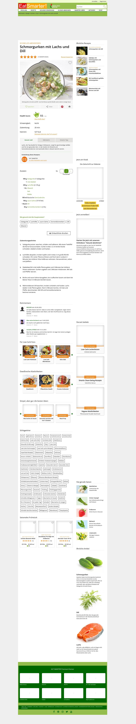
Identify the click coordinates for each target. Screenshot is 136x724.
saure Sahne (31, 201)
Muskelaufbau (57, 473)
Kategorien (24, 708)
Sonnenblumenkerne (34, 207)
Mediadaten (99, 706)
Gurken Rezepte (53, 506)
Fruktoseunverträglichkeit (29, 465)
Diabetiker (57, 456)
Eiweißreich (29, 389)
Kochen (23, 506)
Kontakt (41, 706)
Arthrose (57, 452)
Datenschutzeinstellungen (70, 706)
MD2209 (29, 307)
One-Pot (30, 506)
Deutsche (37, 490)
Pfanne (46, 436)
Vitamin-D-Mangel (32, 485)
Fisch (22, 436)
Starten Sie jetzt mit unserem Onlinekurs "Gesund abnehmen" (90, 231)
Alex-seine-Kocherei (32, 320)
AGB (46, 706)
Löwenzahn (92, 533)
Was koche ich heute (29, 418)
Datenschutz (58, 706)
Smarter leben (79, 10)
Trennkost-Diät (46, 440)
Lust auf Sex (24, 473)
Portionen (66, 174)
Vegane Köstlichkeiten (90, 411)
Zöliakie (54, 485)
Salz (28, 191)
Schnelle (46, 502)
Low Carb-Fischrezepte (28, 448)
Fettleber (61, 461)
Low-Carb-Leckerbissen (90, 349)
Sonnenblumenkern (58, 222)
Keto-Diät (63, 359)
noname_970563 (31, 329)
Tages (39, 498)
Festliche (61, 498)
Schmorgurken (82, 574)
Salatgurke (31, 179)
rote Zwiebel (31, 182)
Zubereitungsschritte (28, 240)
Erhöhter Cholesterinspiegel (47, 461)
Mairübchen (93, 486)
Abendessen (54, 510)
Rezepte (33, 10)
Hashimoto (24, 469)
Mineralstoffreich (60, 448)
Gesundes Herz (64, 465)
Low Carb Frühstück (30, 359)
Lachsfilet (30, 185)
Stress (23, 485)
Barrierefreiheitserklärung (86, 706)
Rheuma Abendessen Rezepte (48, 477)
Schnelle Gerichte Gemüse (29, 510)
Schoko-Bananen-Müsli (28, 538)
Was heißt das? (40, 119)
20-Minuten (37, 494)
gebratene (30, 436)
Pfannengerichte (26, 490)
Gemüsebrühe (40, 198)
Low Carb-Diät (35, 440)
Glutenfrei (39, 444)
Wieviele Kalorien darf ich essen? (46, 134)
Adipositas (49, 452)
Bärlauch (92, 521)
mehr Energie (35, 473)
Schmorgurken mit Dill (96, 49)
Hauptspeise (64, 510)
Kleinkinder (61, 494)
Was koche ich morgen (58, 502)
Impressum (51, 706)
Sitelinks (35, 706)
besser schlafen (26, 456)
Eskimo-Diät (24, 440)
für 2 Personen (25, 502)
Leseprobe (79, 201)
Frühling (24, 10)
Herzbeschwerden (35, 469)
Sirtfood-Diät (67, 436)
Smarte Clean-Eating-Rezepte (90, 380)
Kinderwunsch (57, 469)
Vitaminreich (39, 452)
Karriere (29, 706)
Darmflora (48, 456)
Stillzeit (66, 481)
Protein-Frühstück (63, 389)
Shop (100, 10)
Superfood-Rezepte (27, 452)
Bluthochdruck (37, 456)
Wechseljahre (45, 485)
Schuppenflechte (56, 481)
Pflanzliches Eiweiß (46, 389)
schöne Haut (44, 481)
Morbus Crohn (46, 473)
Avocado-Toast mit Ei (64, 538)
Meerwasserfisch (41, 506)
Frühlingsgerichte (55, 490)
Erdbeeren (92, 509)
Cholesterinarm (55, 436)
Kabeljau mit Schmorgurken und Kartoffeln (95, 60)
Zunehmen (62, 485)
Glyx (46, 444)
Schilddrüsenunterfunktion (29, 481)
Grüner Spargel (94, 498)
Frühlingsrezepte (26, 494)
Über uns (23, 706)
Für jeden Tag (37, 502)
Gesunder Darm (52, 465)
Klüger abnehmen (64, 10)
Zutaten (23, 171)
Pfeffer (29, 194)
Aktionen (92, 10)
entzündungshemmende (28, 461)
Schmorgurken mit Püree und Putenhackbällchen (95, 71)
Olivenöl (30, 188)
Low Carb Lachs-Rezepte (45, 448)
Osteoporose (25, 477)
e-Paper (101, 201)
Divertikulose (67, 456)
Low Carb (53, 444)
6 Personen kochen (49, 494)
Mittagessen (43, 510)
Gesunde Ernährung (47, 10)
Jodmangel (47, 469)
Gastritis (41, 465)
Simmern (38, 436)
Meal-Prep (63, 418)
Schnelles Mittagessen (28, 498)
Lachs (78, 645)
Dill (28, 204)
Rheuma (34, 477)
